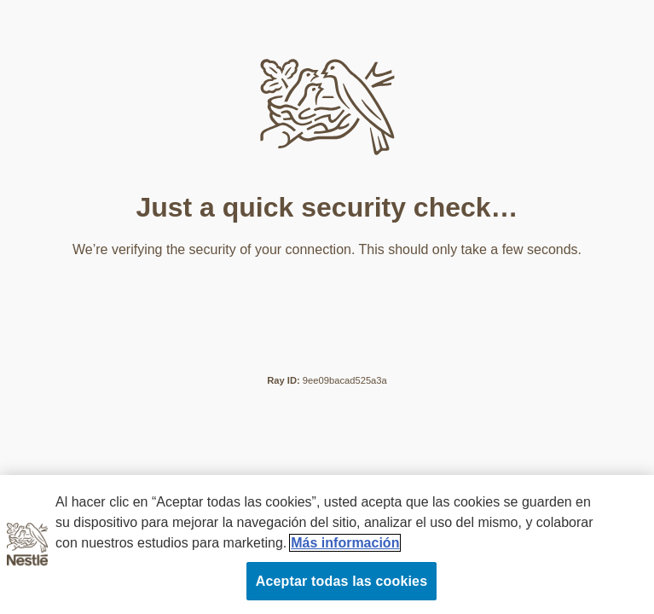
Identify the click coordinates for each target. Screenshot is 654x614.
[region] (327, 544)
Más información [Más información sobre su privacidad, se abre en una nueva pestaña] (345, 543)
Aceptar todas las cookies (341, 581)
